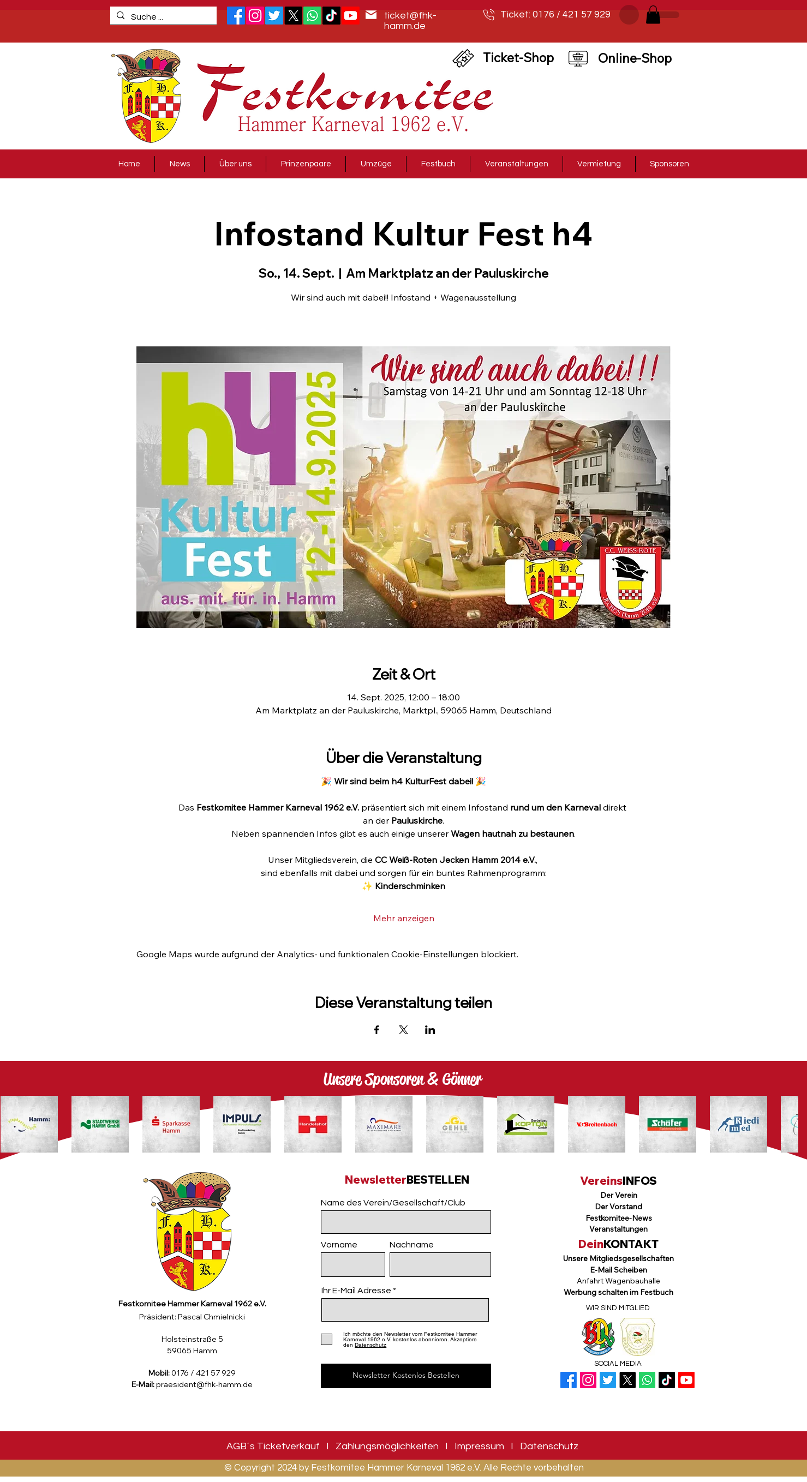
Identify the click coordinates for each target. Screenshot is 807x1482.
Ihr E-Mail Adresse (356, 1290)
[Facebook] (236, 16)
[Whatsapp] (312, 16)
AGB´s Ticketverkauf (273, 1446)
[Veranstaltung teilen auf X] (403, 1029)
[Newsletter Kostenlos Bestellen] (406, 1376)
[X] (293, 16)
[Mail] (371, 15)
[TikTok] (331, 16)
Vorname (339, 1244)
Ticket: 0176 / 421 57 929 (555, 14)
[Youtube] (686, 1380)
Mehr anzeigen (403, 918)
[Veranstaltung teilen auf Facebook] (377, 1029)
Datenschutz (549, 1446)
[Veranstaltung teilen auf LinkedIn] (430, 1029)
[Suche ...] (162, 17)
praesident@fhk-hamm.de (204, 1384)
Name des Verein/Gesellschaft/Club (393, 1202)
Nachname (412, 1244)
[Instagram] (255, 16)
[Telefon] (488, 15)
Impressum (479, 1446)
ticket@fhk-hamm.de (410, 20)
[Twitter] (274, 16)
